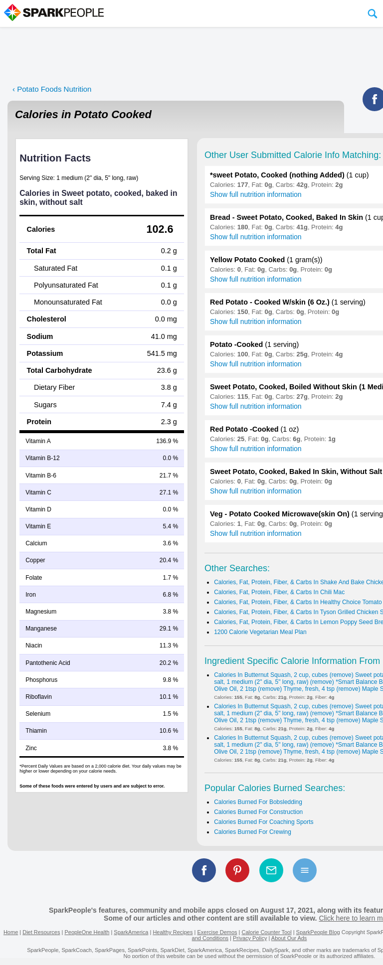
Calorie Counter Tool (267, 932)
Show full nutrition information (256, 194)
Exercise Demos (217, 932)
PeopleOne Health (86, 932)
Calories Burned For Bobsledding (258, 802)
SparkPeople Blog (318, 932)
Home (10, 932)
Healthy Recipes (172, 932)
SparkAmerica (131, 932)
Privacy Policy (250, 938)
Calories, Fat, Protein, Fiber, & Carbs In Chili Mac (279, 592)
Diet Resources (41, 932)
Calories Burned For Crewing (252, 831)
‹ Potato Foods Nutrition (51, 89)
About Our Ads (289, 938)
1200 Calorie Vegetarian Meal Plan (260, 632)
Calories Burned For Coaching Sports (263, 821)
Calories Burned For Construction (258, 811)
